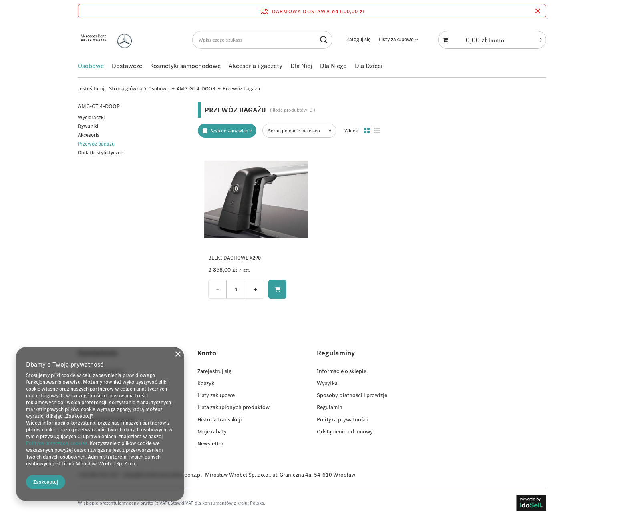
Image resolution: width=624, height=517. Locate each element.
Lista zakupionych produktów (233, 407)
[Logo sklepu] (108, 40)
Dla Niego (333, 66)
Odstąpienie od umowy (345, 431)
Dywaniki (88, 126)
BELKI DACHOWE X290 (234, 258)
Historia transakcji (219, 419)
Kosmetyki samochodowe (185, 66)
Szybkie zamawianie (231, 131)
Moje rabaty (212, 431)
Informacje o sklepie (341, 371)
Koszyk (205, 383)
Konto (206, 352)
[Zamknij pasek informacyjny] (537, 11)
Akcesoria (89, 135)
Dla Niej (301, 66)
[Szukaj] (323, 40)
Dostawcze (127, 66)
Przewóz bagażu (96, 143)
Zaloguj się (358, 39)
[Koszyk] (492, 40)
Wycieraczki (91, 117)
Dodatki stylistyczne (100, 152)
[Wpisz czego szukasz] (262, 40)
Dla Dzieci (368, 66)
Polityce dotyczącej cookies (56, 443)
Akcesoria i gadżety (255, 66)
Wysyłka (327, 383)
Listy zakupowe (396, 39)
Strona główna (125, 88)
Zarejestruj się (214, 371)
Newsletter (210, 443)
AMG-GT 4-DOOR (196, 88)
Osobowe (91, 66)
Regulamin (329, 407)
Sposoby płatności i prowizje (352, 395)
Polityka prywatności (342, 419)
